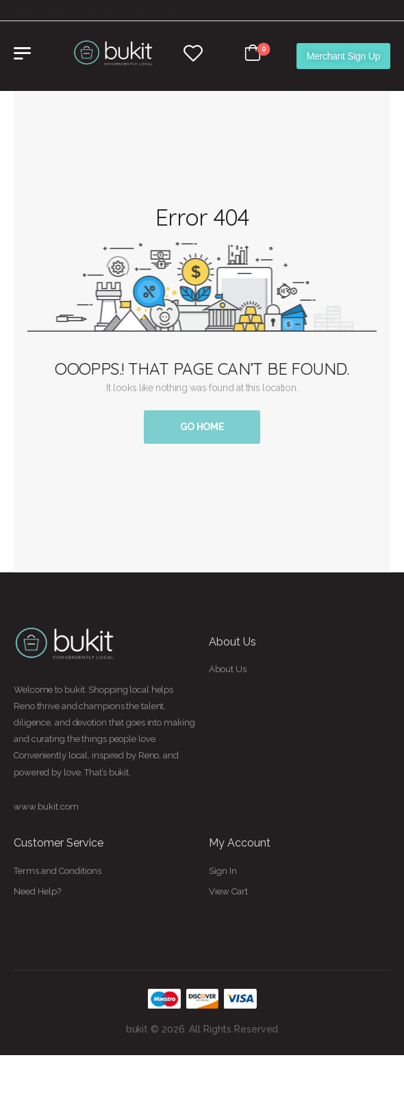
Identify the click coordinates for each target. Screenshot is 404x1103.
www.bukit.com (46, 806)
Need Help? (37, 891)
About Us (228, 669)
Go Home (202, 426)
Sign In (223, 871)
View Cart (228, 891)
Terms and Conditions (57, 871)
